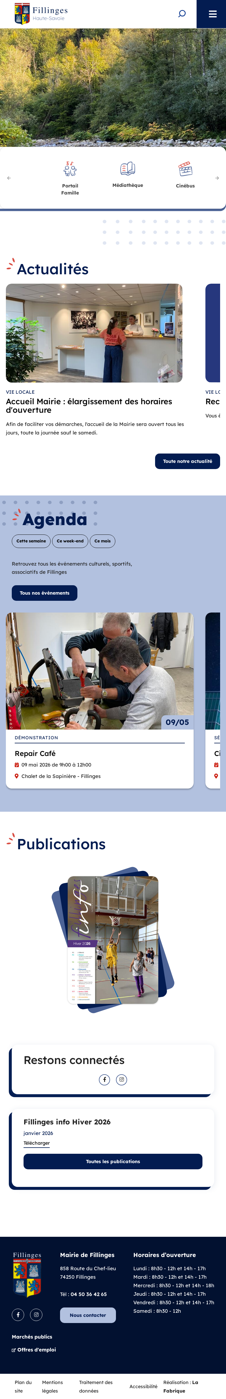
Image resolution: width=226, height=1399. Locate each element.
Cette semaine (31, 540)
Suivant (217, 178)
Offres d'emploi (36, 1349)
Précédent (9, 178)
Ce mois (102, 540)
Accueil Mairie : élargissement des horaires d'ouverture (89, 406)
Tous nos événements (44, 593)
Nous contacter (88, 1315)
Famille (70, 188)
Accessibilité (143, 1386)
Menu (210, 14)
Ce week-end (70, 540)
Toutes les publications (113, 1161)
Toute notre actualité (187, 461)
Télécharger (37, 1143)
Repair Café (35, 753)
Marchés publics (32, 1336)
